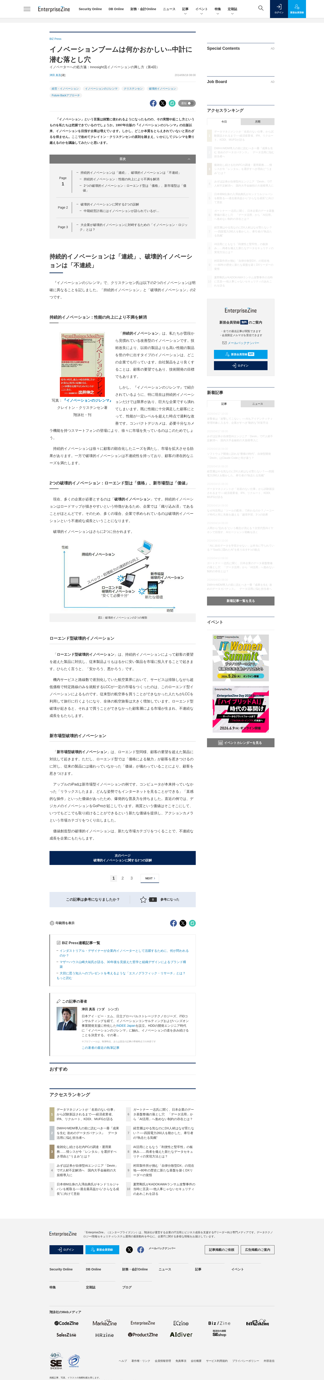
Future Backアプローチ (66, 95)
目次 (155, 159)
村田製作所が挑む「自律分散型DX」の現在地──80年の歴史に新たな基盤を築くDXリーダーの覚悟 (163, 1251)
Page (63, 207)
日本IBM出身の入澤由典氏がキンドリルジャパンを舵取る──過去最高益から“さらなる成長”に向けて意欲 (88, 1269)
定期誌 (232, 9)
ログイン (240, 365)
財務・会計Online (143, 9)
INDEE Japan (125, 1106)
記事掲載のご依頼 (221, 1331)
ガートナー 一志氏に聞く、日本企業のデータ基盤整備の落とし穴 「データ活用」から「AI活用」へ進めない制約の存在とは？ (163, 1195)
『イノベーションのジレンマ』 (88, 400)
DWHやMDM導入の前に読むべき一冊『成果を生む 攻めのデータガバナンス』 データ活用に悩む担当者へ (88, 1213)
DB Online (116, 9)
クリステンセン (133, 88)
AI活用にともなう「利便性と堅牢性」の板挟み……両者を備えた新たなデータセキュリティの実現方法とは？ (163, 1232)
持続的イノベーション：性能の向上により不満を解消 (121, 179)
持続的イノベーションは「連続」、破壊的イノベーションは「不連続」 (131, 172)
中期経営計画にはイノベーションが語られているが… (121, 211)
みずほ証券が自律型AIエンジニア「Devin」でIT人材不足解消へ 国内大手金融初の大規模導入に (87, 1251)
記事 (185, 9)
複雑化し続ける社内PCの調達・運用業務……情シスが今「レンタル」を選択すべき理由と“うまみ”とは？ (87, 1232)
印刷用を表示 (62, 1004)
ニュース (169, 9)
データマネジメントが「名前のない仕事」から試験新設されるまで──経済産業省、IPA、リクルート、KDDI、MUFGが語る (87, 1195)
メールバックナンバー (240, 343)
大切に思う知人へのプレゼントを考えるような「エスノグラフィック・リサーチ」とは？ (124, 1054)
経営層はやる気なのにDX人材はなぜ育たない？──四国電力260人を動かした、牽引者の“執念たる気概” (163, 1213)
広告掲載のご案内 (257, 1331)
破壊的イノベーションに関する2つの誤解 (110, 204)
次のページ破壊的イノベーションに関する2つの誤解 (122, 858)
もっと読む (64, 1059)
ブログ (127, 1368)
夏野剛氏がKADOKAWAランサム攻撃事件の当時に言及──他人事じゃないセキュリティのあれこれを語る (164, 1269)
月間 (257, 121)
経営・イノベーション (65, 88)
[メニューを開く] (27, 9)
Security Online (90, 9)
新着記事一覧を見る (241, 601)
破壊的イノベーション (162, 88)
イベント (201, 9)
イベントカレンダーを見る (240, 743)
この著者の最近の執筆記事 (100, 1128)
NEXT (150, 878)
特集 (218, 9)
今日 (224, 121)
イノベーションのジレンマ (101, 88)
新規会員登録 (239, 354)
